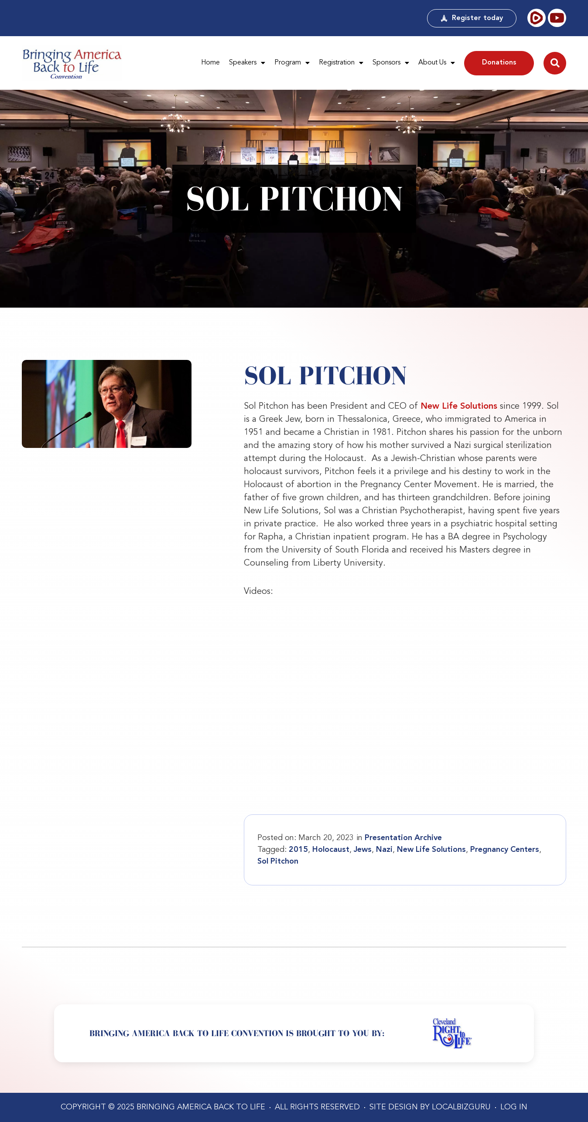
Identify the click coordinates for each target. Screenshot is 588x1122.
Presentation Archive (403, 838)
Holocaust (330, 850)
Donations (499, 62)
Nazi (384, 850)
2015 (298, 850)
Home (210, 62)
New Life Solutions (458, 406)
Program (292, 63)
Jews (363, 850)
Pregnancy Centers (504, 850)
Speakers (247, 63)
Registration (341, 63)
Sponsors (391, 63)
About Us (436, 63)
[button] (555, 63)
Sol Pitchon (277, 861)
